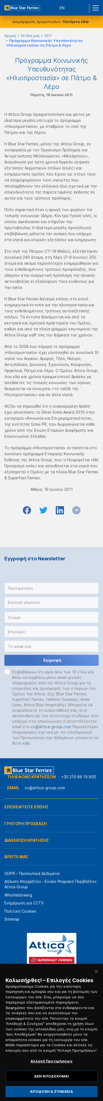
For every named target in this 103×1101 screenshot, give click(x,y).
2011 (48, 36)
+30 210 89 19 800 (78, 776)
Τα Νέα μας (30, 36)
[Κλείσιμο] (96, 981)
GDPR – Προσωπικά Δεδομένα (32, 873)
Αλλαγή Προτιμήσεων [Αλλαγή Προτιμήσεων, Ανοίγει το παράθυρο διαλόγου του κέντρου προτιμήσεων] (51, 1071)
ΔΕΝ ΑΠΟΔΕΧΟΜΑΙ (51, 1086)
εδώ (26, 743)
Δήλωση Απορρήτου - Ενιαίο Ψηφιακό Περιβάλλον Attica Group (50, 884)
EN (62, 7)
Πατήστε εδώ (76, 21)
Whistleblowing (18, 895)
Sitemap (12, 919)
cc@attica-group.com (51, 726)
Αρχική (10, 36)
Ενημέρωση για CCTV (24, 903)
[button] (51, 588)
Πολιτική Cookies (20, 911)
